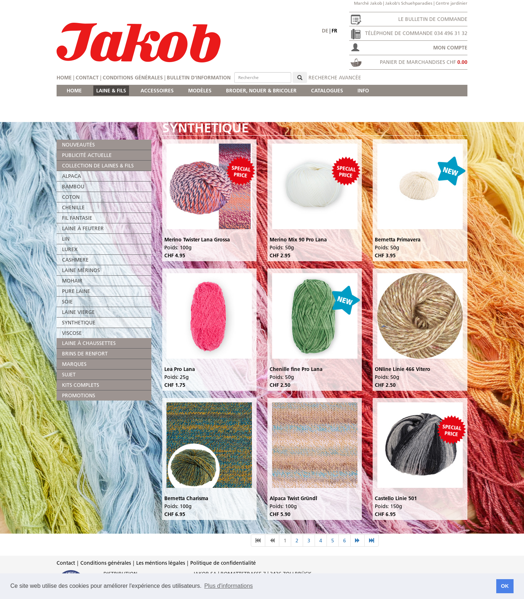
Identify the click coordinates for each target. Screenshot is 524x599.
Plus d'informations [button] (228, 586)
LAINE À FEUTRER (83, 228)
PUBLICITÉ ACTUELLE (87, 155)
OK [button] (505, 586)
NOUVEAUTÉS (78, 144)
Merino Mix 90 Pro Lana (298, 239)
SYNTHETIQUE (79, 322)
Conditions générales (133, 77)
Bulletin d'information (199, 77)
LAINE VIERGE (78, 312)
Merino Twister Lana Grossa (197, 239)
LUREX (69, 249)
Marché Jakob (368, 3)
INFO (363, 90)
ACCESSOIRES (157, 90)
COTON (71, 197)
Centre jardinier (451, 3)
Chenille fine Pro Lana (296, 369)
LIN (66, 239)
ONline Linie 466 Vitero (402, 369)
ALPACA (71, 176)
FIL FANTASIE (77, 218)
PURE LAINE (76, 291)
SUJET (69, 374)
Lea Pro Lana (179, 369)
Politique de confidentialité (223, 563)
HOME (74, 90)
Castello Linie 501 (396, 498)
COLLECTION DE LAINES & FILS (98, 165)
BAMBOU (73, 186)
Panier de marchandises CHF (423, 62)
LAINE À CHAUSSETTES (89, 343)
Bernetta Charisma (186, 498)
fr (334, 30)
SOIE (67, 301)
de (325, 30)
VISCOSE (72, 333)
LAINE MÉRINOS (81, 270)
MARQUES (74, 364)
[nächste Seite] (357, 540)
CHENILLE (73, 207)
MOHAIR (72, 280)
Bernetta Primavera (398, 239)
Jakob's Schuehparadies (408, 3)
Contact (87, 77)
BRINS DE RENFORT (85, 353)
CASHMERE (75, 260)
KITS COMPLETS (80, 385)
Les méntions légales (160, 563)
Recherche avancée (334, 77)
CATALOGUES (327, 90)
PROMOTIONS (78, 395)
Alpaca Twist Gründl (293, 498)
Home (64, 77)
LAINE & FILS (111, 90)
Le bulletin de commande (432, 19)
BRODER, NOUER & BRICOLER (261, 90)
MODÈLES (200, 90)
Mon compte (450, 47)
